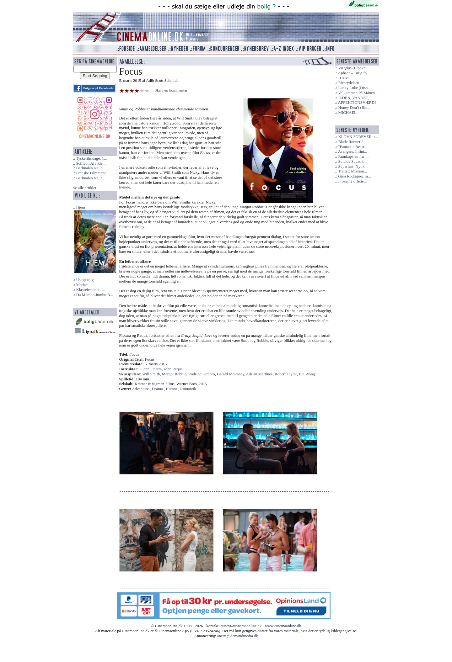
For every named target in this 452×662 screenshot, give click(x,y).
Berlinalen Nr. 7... (90, 168)
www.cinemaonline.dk (283, 626)
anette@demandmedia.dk (237, 636)
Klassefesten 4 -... (90, 290)
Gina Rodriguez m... (354, 176)
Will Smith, (152, 374)
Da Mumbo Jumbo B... (94, 295)
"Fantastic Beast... (352, 147)
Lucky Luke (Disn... (354, 88)
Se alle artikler (85, 188)
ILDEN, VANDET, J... (356, 98)
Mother (82, 285)
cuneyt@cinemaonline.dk (241, 626)
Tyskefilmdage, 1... (91, 158)
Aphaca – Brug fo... (354, 73)
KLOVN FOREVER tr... (358, 137)
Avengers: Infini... (352, 151)
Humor (171, 389)
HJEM (343, 78)
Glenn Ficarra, (152, 369)
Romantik (188, 389)
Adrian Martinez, (260, 374)
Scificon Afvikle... (90, 163)
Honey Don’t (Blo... (354, 107)
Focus (150, 359)
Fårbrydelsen (348, 83)
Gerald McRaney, (231, 374)
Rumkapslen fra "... (353, 156)
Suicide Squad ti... (352, 161)
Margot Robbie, (175, 374)
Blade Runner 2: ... (353, 142)
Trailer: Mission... (352, 171)
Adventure (140, 389)
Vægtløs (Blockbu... (354, 68)
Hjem (80, 207)
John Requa (173, 369)
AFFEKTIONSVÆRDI (357, 102)
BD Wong (307, 374)
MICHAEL (347, 112)
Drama (157, 389)
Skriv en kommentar (171, 90)
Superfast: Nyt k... (352, 166)
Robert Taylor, (287, 374)
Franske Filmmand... (92, 173)
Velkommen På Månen (356, 93)
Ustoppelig (85, 280)
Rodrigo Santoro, (202, 374)
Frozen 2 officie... (352, 181)
